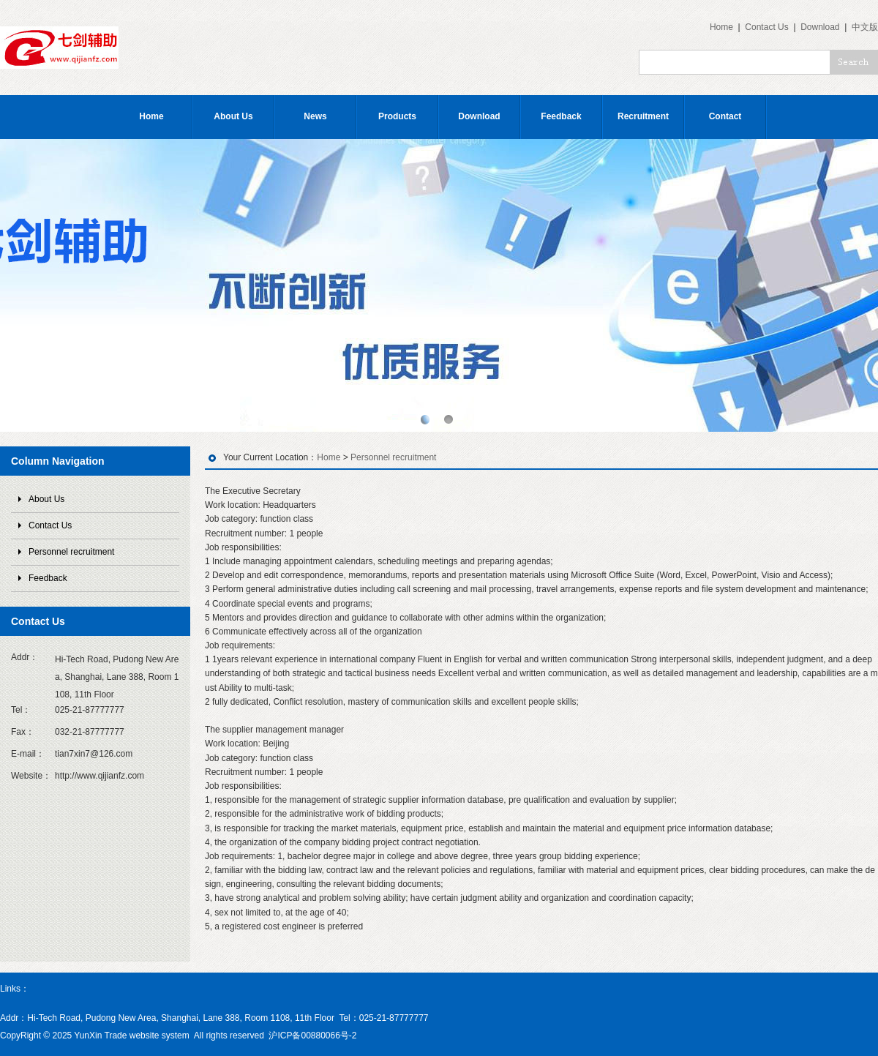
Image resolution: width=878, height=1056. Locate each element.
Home (721, 27)
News (315, 116)
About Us (233, 116)
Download (819, 27)
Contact (725, 116)
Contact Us (766, 27)
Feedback (561, 116)
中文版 (865, 27)
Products (397, 116)
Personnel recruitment (71, 552)
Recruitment (643, 116)
